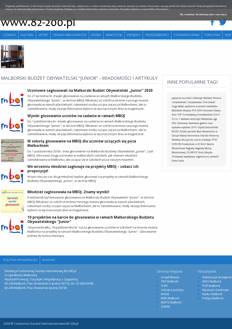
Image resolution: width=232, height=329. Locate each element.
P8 (179, 144)
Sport (43, 35)
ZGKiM (165, 306)
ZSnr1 (216, 114)
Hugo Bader (178, 106)
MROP (193, 152)
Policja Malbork (212, 298)
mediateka (212, 106)
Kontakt (48, 260)
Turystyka (212, 35)
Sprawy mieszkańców (70, 35)
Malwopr (198, 98)
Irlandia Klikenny (209, 135)
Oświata (9, 35)
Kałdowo (185, 119)
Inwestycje (114, 35)
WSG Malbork (211, 281)
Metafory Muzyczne (182, 139)
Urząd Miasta (170, 277)
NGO (203, 144)
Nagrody (190, 148)
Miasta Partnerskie (190, 135)
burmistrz (187, 98)
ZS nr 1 (176, 119)
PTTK (214, 139)
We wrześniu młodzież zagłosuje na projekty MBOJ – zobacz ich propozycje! (83, 168)
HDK (199, 110)
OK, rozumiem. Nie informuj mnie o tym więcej (203, 14)
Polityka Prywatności (20, 260)
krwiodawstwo (205, 114)
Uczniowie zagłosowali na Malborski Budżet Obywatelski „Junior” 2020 (90, 90)
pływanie (176, 98)
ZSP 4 (180, 114)
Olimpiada (177, 156)
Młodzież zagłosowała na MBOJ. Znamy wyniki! (68, 192)
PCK (194, 110)
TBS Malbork (169, 281)
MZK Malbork (170, 298)
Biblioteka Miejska (181, 110)
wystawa (176, 127)
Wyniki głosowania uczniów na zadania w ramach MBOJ (76, 115)
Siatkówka (193, 123)
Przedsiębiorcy (157, 35)
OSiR (164, 286)
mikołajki (206, 139)
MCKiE (175, 131)
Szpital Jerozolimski (207, 127)
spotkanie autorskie (195, 106)
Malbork (207, 98)
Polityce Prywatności (158, 9)
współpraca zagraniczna (196, 156)
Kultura (27, 35)
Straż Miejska (205, 152)
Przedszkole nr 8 (191, 144)
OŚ (188, 152)
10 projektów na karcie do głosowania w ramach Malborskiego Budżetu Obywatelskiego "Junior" (90, 219)
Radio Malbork (212, 294)
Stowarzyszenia (187, 35)
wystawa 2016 (189, 127)
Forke (181, 160)
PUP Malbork (211, 286)
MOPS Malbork (171, 302)
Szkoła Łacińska (188, 131)
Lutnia (197, 139)
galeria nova (206, 123)
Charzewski (209, 102)
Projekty (133, 35)
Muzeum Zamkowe (215, 290)
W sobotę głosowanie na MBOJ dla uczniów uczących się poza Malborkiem (81, 143)
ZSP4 (174, 144)
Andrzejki (195, 119)
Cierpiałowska (194, 102)
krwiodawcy (190, 114)
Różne (96, 35)
